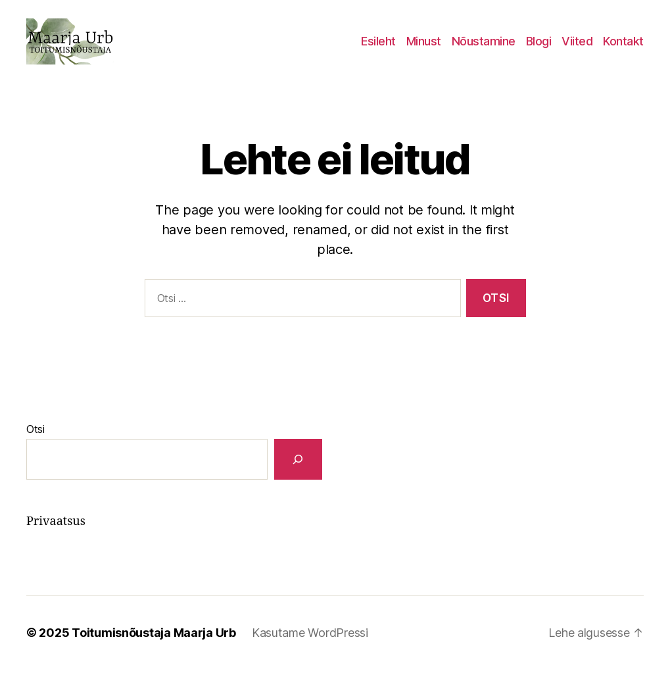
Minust (423, 48)
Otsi (35, 442)
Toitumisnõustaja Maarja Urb (154, 646)
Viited (577, 48)
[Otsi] (298, 472)
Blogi (539, 48)
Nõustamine (483, 48)
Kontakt (623, 48)
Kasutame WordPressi (310, 646)
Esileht (378, 48)
